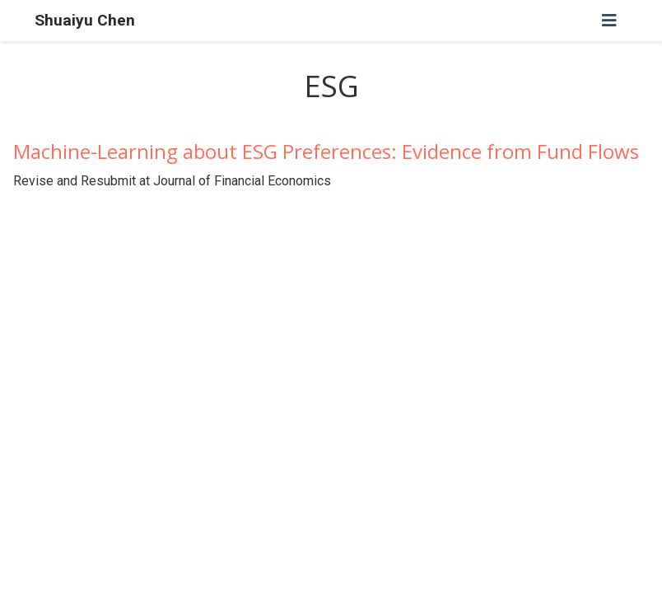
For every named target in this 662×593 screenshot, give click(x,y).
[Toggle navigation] (609, 20)
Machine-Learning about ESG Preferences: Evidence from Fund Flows (326, 151)
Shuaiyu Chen (85, 20)
